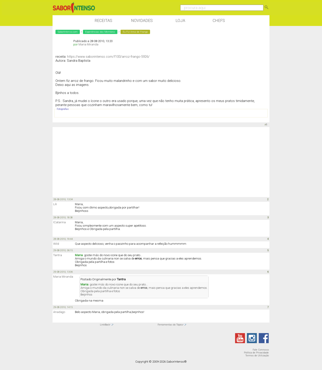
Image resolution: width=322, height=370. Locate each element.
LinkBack (105, 324)
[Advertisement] (161, 161)
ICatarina (59, 222)
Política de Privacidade (256, 352)
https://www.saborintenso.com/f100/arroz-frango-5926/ (108, 57)
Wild (56, 243)
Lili (55, 204)
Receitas (103, 20)
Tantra (57, 255)
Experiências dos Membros (100, 31)
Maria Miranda (88, 44)
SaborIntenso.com (68, 31)
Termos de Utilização (257, 355)
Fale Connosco (261, 349)
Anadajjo (59, 312)
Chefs (219, 20)
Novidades (142, 20)
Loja (180, 20)
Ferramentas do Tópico (170, 324)
